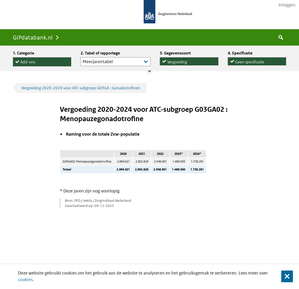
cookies (25, 279)
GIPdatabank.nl (33, 37)
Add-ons (27, 61)
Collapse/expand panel (149, 71)
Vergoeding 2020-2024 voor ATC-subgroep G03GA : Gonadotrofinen (80, 87)
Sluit (283, 276)
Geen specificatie (249, 60)
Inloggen (286, 5)
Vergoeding (177, 60)
